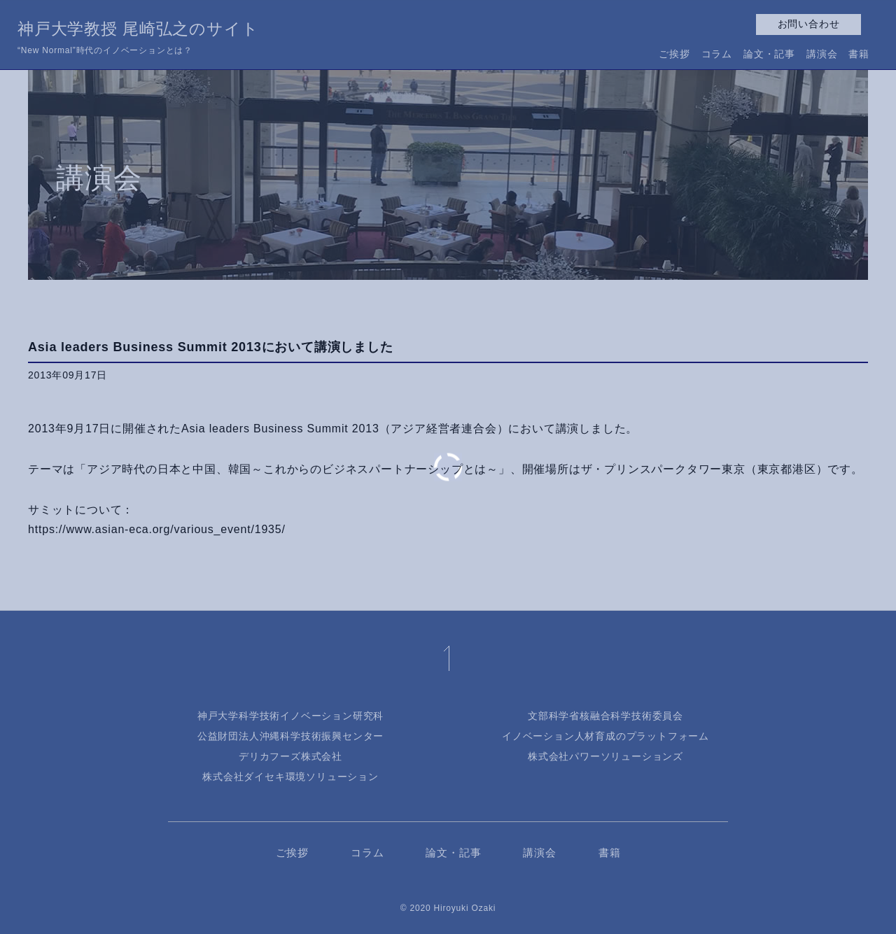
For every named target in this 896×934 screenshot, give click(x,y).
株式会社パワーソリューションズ (605, 756)
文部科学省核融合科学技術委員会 (605, 715)
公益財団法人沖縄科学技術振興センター (290, 736)
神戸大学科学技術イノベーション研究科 (290, 715)
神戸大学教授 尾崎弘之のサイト (138, 39)
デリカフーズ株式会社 (290, 756)
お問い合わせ (809, 23)
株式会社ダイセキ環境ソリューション (290, 776)
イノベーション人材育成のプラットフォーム (605, 736)
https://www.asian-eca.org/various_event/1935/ (157, 529)
